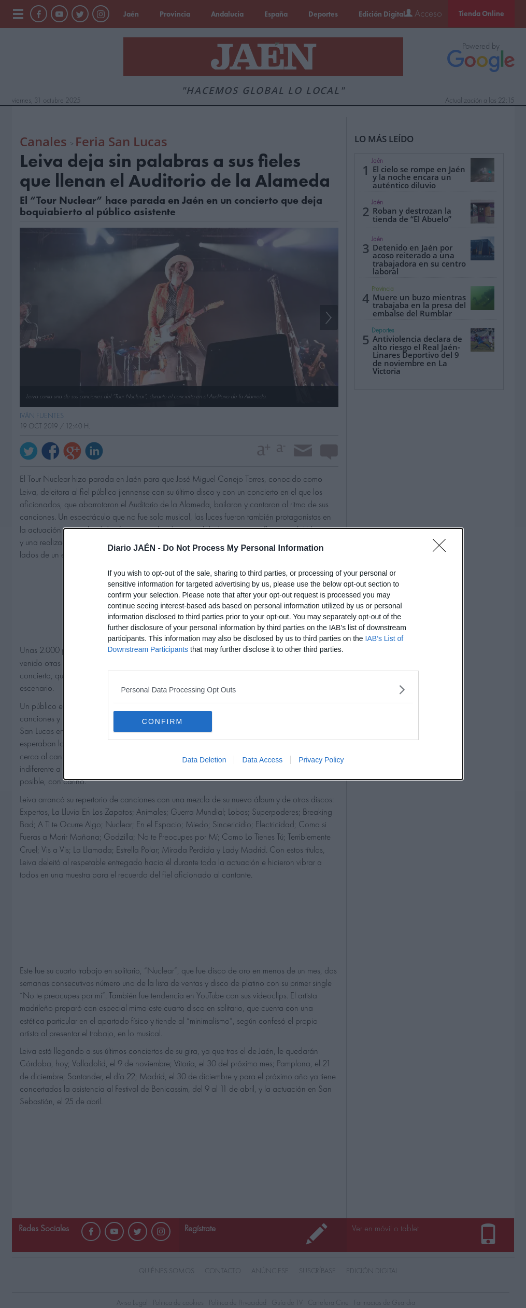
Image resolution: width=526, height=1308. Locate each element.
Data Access (262, 760)
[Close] (442, 549)
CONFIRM (162, 721)
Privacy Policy (321, 760)
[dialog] (263, 654)
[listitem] (263, 689)
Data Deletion (204, 760)
